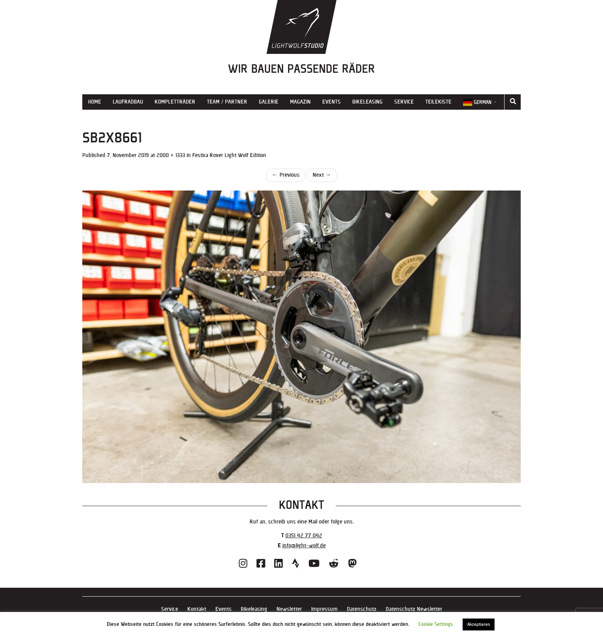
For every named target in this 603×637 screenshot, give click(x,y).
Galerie (268, 102)
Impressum (324, 609)
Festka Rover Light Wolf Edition (229, 155)
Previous (286, 175)
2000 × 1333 (171, 155)
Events (331, 102)
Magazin (300, 102)
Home (94, 102)
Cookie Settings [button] (435, 624)
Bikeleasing (367, 102)
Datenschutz (361, 609)
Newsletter (289, 609)
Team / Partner (227, 102)
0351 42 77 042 (303, 535)
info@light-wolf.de (304, 545)
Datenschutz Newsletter (414, 609)
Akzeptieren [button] (478, 624)
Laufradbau (128, 102)
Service (404, 102)
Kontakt (196, 609)
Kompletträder (175, 102)
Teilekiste (438, 102)
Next (322, 175)
